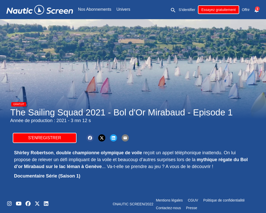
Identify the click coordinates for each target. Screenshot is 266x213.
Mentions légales (169, 200)
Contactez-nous (168, 208)
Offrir (246, 10)
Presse (191, 208)
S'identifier (187, 10)
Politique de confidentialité (224, 200)
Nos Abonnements (94, 9)
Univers (123, 9)
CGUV (193, 200)
